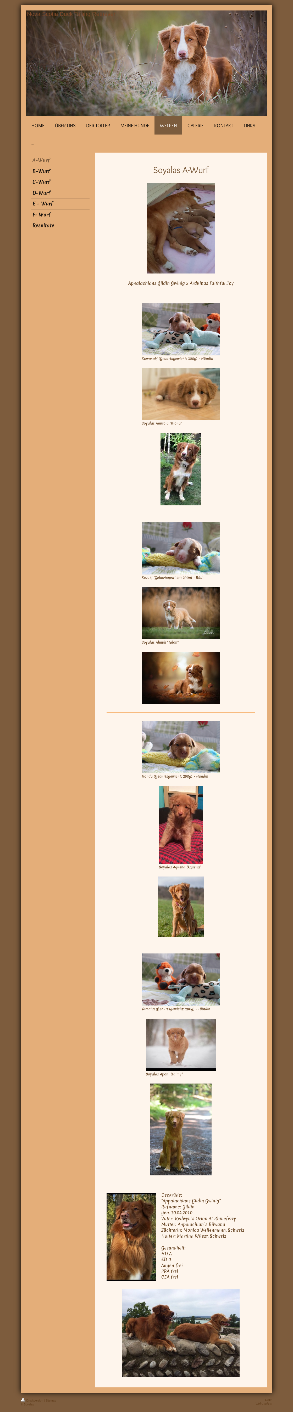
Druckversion (32, 1400)
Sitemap (51, 1400)
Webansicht (264, 1404)
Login (268, 1399)
